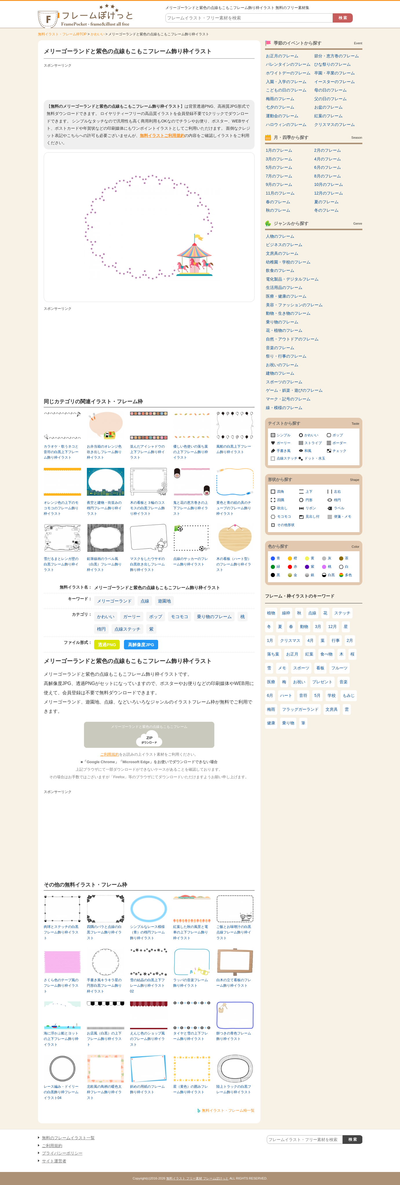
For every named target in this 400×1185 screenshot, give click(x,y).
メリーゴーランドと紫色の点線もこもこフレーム (149, 727)
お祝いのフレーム (282, 364)
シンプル (284, 435)
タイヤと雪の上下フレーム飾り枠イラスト (190, 1036)
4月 (310, 640)
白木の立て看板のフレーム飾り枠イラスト (233, 983)
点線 (144, 600)
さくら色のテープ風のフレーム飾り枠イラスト (61, 985)
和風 (307, 451)
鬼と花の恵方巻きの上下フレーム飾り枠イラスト (190, 508)
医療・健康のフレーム (286, 296)
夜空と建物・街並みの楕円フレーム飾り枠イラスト (104, 508)
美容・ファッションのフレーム (294, 305)
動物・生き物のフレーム (288, 313)
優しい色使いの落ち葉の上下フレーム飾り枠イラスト (190, 452)
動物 (304, 626)
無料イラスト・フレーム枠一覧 (228, 1110)
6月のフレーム (327, 167)
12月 (332, 626)
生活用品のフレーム (284, 287)
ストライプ (313, 443)
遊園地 (164, 600)
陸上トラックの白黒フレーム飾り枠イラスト (233, 1089)
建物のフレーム (280, 373)
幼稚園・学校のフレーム (288, 262)
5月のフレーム (279, 167)
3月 (318, 626)
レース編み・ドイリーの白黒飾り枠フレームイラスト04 (61, 1092)
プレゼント (322, 682)
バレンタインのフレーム (288, 64)
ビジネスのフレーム (284, 244)
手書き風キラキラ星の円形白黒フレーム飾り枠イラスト (104, 985)
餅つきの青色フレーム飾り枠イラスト (233, 1036)
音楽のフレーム (280, 347)
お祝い (299, 682)
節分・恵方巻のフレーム (336, 56)
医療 (271, 682)
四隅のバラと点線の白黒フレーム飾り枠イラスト (104, 932)
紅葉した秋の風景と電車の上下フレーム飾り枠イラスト (190, 932)
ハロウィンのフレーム (286, 124)
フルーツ (339, 668)
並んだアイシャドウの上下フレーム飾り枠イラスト (147, 452)
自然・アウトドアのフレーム (292, 339)
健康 (271, 723)
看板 (320, 668)
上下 (309, 492)
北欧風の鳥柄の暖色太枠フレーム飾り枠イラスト (104, 1092)
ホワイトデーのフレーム (288, 73)
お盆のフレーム (328, 107)
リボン (311, 508)
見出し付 (312, 516)
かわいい (98, 34)
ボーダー (339, 443)
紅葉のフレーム (328, 115)
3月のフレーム (279, 159)
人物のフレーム (280, 236)
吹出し (282, 508)
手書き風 (284, 451)
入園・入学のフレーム (286, 81)
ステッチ (342, 613)
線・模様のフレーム (284, 407)
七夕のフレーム (280, 107)
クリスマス (290, 640)
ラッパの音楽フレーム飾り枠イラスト (190, 983)
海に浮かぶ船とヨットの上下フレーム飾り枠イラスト (61, 1039)
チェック (339, 451)
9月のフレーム (279, 184)
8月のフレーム (327, 176)
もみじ (349, 695)
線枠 (286, 613)
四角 (280, 492)
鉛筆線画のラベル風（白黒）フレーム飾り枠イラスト (104, 564)
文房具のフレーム (282, 253)
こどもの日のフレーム (286, 90)
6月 (270, 695)
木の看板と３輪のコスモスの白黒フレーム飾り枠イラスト (147, 508)
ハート (286, 695)
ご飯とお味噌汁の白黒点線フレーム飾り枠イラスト (233, 932)
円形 (309, 500)
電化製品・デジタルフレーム (292, 279)
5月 (317, 695)
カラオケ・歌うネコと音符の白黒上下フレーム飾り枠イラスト (61, 452)
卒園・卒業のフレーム (334, 73)
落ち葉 (273, 654)
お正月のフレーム (282, 56)
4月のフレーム (327, 159)
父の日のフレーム (330, 98)
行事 (336, 640)
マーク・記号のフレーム (288, 399)
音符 (303, 695)
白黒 (331, 575)
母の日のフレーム (330, 90)
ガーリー (131, 616)
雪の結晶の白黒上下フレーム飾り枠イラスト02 (147, 985)
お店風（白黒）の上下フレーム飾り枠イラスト (104, 1039)
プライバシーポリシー (62, 1153)
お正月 (292, 654)
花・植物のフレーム (284, 330)
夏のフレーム (326, 201)
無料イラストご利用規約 (162, 135)
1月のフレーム (279, 150)
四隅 (280, 500)
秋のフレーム (278, 210)
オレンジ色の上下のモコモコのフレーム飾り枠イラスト (61, 508)
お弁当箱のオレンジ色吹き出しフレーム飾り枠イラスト (104, 452)
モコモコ (179, 616)
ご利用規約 (109, 754)
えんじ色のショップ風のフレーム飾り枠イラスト (147, 1039)
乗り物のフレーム (214, 616)
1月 (270, 640)
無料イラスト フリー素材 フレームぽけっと (197, 1178)
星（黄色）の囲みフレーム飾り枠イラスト (190, 1089)
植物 (271, 613)
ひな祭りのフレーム (332, 64)
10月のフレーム (328, 184)
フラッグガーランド (300, 709)
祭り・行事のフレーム (286, 356)
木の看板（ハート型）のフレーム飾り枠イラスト (233, 564)
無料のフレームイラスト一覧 (68, 1137)
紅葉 (309, 654)
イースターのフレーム (334, 81)
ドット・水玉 (314, 458)
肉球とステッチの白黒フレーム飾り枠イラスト (61, 932)
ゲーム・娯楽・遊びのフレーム (294, 390)
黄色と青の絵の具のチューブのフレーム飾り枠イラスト (233, 508)
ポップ (155, 616)
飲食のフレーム (280, 270)
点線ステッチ (127, 629)
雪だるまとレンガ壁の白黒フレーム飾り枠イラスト (61, 564)
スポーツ (301, 668)
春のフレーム (278, 201)
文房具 (332, 709)
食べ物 (326, 654)
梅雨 (271, 709)
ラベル (339, 508)
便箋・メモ (342, 516)
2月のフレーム (327, 150)
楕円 (101, 629)
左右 (337, 492)
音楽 (343, 682)
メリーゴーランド (114, 600)
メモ (282, 668)
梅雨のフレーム (280, 98)
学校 (332, 695)
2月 (350, 640)
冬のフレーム (326, 210)
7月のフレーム (279, 176)
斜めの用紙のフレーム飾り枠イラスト (147, 1089)
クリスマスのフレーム (334, 124)
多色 (348, 575)
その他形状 (286, 525)
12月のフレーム (328, 193)
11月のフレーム (280, 193)
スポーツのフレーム (284, 382)
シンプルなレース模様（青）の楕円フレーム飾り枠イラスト (147, 932)
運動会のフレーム (282, 115)
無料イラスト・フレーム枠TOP (62, 34)
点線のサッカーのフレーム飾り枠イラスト (190, 561)
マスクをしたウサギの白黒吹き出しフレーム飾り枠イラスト (147, 564)
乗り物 (288, 723)
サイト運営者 (54, 1161)
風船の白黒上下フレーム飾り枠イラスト (233, 449)
